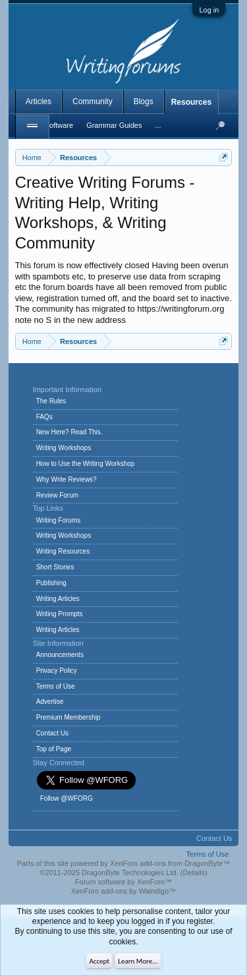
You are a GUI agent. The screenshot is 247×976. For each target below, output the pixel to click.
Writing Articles (58, 598)
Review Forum (57, 495)
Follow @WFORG (66, 798)
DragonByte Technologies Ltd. (130, 872)
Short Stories (55, 567)
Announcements (60, 654)
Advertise (50, 701)
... (158, 125)
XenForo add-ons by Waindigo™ (123, 891)
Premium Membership (68, 717)
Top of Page (53, 749)
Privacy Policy (56, 670)
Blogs (143, 101)
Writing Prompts (59, 613)
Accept (99, 961)
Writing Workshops (64, 447)
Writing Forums (58, 520)
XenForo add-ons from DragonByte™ (170, 863)
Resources (191, 102)
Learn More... (137, 961)
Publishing (51, 583)
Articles (38, 101)
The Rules (51, 401)
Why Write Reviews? (66, 479)
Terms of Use (55, 686)
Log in (209, 10)
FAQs (44, 416)
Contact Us (52, 733)
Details (193, 872)
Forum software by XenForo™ (123, 882)
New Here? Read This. (69, 432)
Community (92, 101)
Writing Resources (63, 551)
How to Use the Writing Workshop (85, 463)
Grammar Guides (114, 125)
